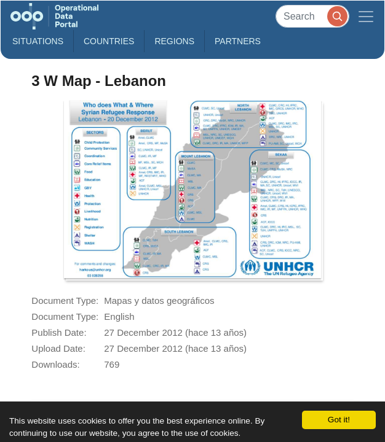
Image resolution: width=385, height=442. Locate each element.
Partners (238, 41)
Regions (174, 41)
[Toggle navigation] (366, 16)
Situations (37, 41)
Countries (109, 41)
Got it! (339, 419)
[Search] (312, 16)
